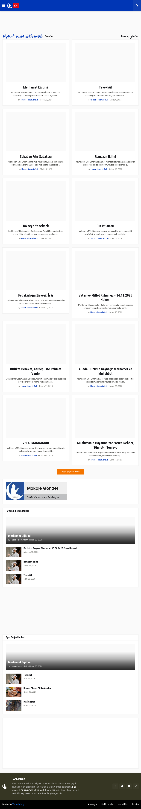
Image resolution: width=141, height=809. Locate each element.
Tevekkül (105, 87)
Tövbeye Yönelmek (36, 226)
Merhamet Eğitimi (35, 87)
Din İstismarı (105, 226)
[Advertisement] (70, 743)
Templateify (18, 804)
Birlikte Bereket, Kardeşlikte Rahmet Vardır (35, 371)
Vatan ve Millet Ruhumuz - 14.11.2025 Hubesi (105, 297)
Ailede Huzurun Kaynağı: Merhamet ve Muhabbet (105, 371)
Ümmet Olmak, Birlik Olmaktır (38, 688)
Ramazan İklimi (105, 157)
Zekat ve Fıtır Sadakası (36, 157)
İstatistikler (122, 804)
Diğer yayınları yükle (70, 471)
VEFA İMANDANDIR (36, 443)
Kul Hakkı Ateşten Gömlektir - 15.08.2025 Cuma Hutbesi (50, 548)
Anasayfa (92, 804)
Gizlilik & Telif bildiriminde (33, 790)
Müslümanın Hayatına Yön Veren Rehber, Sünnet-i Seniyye (105, 445)
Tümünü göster (129, 36)
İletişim (135, 804)
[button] (3, 5)
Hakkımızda (107, 804)
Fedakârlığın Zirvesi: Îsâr (35, 295)
